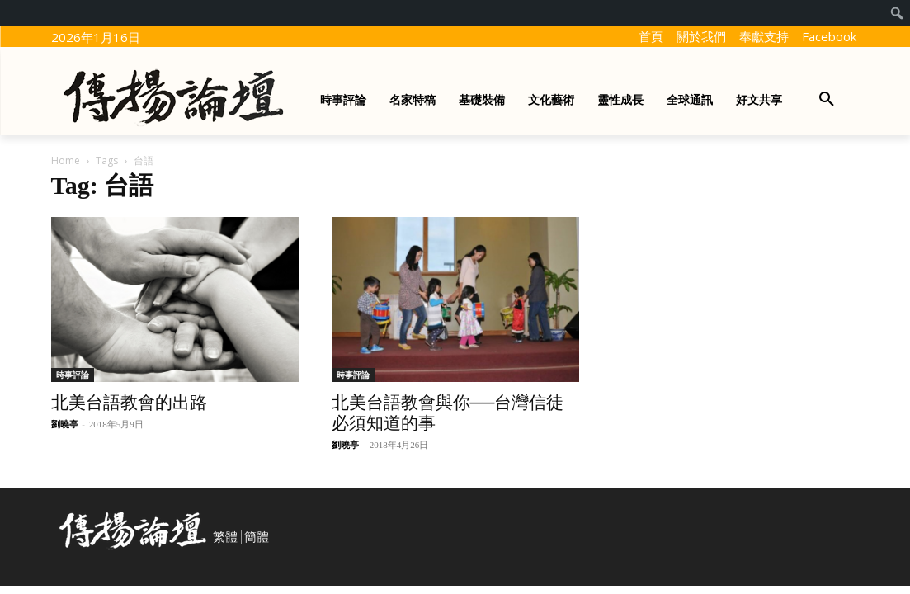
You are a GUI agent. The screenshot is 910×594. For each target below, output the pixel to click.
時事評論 (72, 374)
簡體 (256, 537)
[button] (827, 100)
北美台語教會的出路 (129, 402)
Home (65, 160)
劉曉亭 (64, 424)
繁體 (225, 537)
